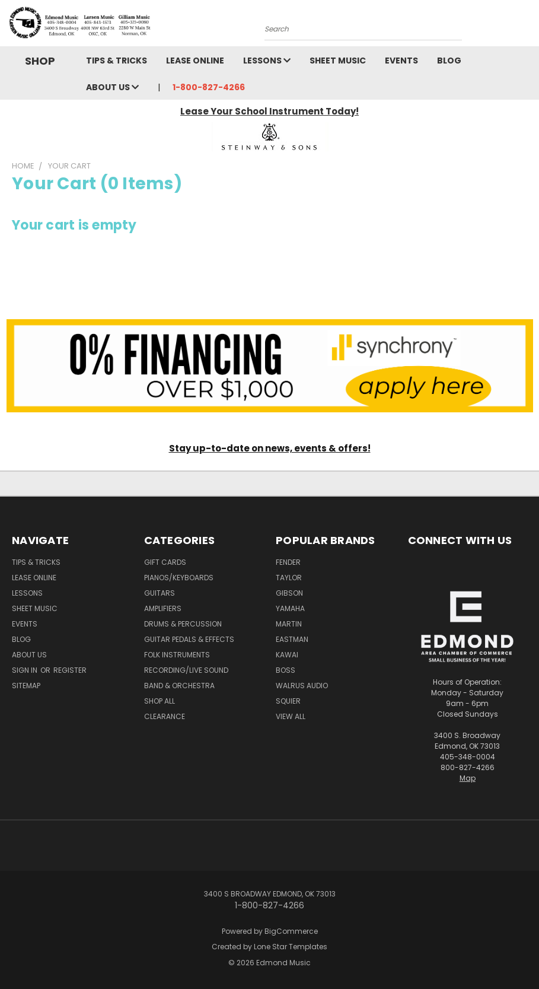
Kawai (287, 655)
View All (290, 716)
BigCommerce (291, 931)
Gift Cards (165, 562)
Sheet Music (338, 60)
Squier (288, 701)
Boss (285, 670)
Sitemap (26, 685)
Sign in (25, 670)
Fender (288, 562)
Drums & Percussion (183, 624)
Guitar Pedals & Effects (189, 639)
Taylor (289, 578)
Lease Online (195, 60)
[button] (270, 136)
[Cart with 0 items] (527, 26)
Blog (449, 60)
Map (468, 778)
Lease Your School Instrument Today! (269, 111)
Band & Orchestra (179, 685)
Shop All (159, 701)
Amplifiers (162, 608)
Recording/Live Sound (186, 670)
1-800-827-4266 (209, 87)
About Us (112, 87)
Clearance (164, 716)
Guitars (159, 593)
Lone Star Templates (290, 947)
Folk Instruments (177, 655)
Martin (289, 624)
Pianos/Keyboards (178, 578)
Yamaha (290, 608)
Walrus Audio (302, 685)
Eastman (292, 639)
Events (401, 60)
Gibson (289, 593)
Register (70, 670)
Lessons (267, 60)
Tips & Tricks (116, 60)
